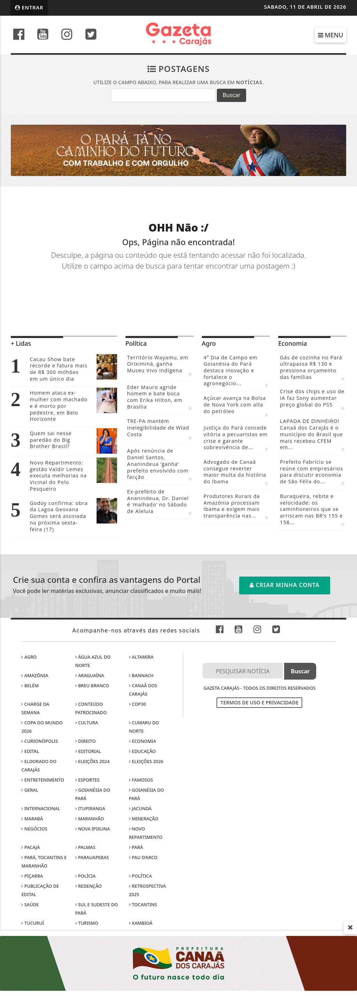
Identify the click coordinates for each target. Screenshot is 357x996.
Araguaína (89, 675)
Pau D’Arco (143, 857)
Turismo (86, 923)
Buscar (231, 95)
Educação (142, 751)
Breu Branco (92, 685)
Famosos (141, 780)
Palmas (85, 847)
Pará (136, 847)
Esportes (87, 780)
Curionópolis (39, 741)
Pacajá (30, 847)
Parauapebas (92, 857)
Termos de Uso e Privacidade (259, 702)
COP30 (137, 704)
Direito (85, 741)
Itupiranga (90, 808)
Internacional (40, 808)
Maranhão (89, 818)
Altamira (141, 657)
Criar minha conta (284, 585)
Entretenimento (42, 780)
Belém (30, 685)
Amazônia (34, 675)
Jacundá (140, 808)
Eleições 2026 (146, 761)
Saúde (30, 904)
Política (140, 876)
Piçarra (32, 876)
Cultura (86, 722)
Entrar (29, 7)
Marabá (32, 818)
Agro (29, 657)
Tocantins (143, 904)
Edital (30, 751)
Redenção (88, 886)
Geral (29, 790)
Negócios (34, 829)
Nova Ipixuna (92, 829)
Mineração (143, 818)
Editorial (88, 751)
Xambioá (140, 923)
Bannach (141, 675)
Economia (142, 741)
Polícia (85, 876)
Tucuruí (32, 923)
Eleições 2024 (92, 761)
